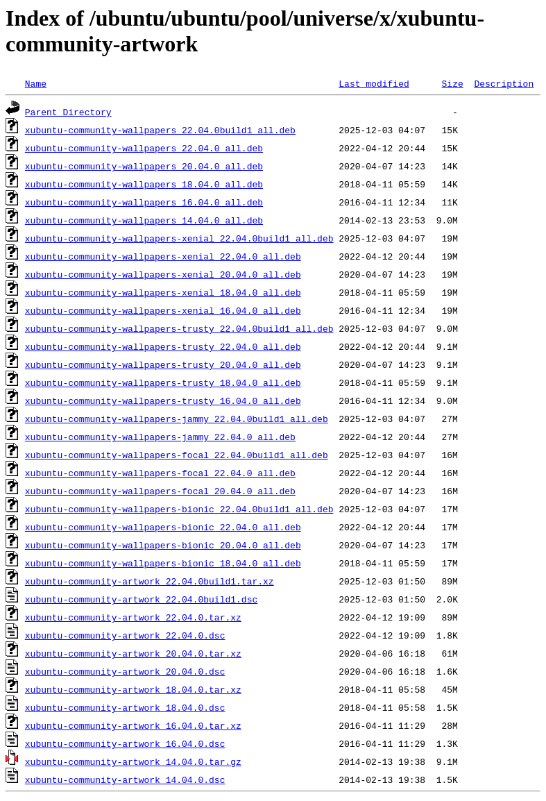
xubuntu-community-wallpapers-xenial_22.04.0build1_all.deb (179, 238)
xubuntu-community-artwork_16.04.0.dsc (125, 743)
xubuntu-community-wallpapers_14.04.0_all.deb (144, 220)
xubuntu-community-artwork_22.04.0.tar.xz (133, 617)
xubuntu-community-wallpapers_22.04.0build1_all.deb (160, 130)
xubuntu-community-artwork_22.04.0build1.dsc (141, 599)
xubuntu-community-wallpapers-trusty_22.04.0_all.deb (163, 346)
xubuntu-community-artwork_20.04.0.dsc (125, 671)
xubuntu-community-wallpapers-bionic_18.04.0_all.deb (163, 563)
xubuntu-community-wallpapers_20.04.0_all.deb (144, 166)
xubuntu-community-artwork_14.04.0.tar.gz (133, 761)
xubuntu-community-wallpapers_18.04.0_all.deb (144, 184)
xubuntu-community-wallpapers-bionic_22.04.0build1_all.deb (179, 509)
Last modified (374, 83)
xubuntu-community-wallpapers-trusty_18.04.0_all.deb (163, 382)
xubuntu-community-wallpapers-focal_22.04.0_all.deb (160, 472)
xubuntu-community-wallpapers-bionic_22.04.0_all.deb (163, 527)
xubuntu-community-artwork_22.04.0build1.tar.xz (149, 581)
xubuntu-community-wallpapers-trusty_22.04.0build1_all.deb (179, 328)
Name (35, 83)
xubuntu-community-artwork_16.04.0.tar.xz (133, 725)
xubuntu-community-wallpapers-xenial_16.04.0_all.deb (163, 310)
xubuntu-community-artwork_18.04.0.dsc (125, 707)
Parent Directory (68, 112)
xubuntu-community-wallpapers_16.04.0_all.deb (144, 202)
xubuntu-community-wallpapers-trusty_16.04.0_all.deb (163, 400)
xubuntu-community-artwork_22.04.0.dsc (125, 635)
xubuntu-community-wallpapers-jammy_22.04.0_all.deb (160, 436)
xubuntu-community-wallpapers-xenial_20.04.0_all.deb (163, 274)
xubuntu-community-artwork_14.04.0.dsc (125, 779)
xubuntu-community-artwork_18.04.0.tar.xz (133, 689)
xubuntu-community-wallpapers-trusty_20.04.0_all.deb (163, 364)
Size (452, 83)
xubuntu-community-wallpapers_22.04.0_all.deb (144, 148)
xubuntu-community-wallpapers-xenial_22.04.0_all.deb (163, 256)
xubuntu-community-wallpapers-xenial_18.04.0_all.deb (163, 292)
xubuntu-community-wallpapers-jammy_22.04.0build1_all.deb (176, 418)
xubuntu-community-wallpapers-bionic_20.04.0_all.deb (163, 545)
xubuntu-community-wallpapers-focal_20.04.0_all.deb (160, 490)
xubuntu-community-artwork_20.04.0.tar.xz (133, 653)
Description (504, 83)
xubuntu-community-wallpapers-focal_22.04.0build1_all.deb (176, 454)
